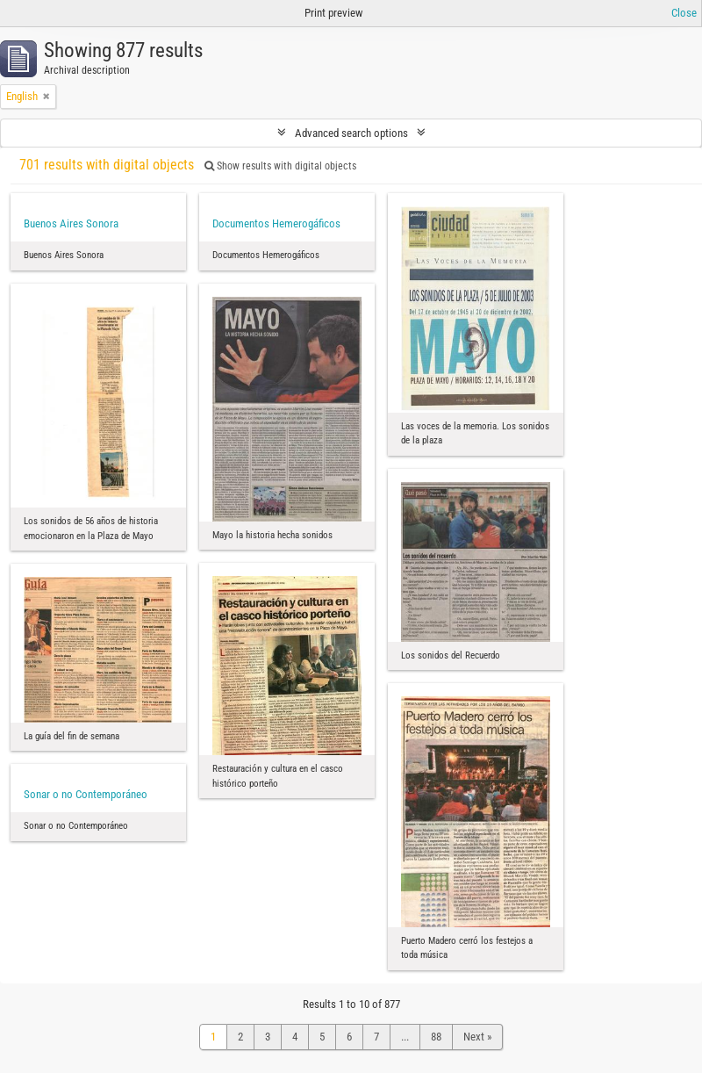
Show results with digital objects (280, 166)
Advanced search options (351, 133)
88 (436, 1036)
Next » (477, 1036)
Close (684, 12)
